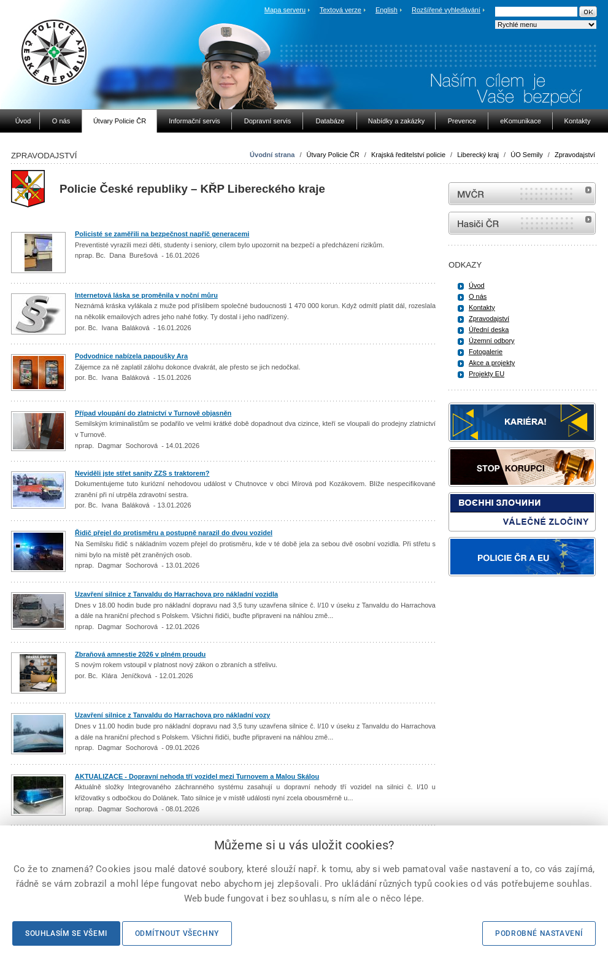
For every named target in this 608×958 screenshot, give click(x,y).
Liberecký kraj (478, 154)
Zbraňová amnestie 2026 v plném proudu (140, 654)
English (386, 10)
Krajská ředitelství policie (408, 154)
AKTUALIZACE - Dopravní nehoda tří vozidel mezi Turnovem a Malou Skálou (197, 776)
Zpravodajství (575, 154)
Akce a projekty (492, 362)
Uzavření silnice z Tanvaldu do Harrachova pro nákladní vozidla (176, 594)
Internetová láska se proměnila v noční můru (146, 295)
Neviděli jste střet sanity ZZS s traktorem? (142, 473)
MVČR (522, 193)
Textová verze (340, 10)
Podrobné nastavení (539, 933)
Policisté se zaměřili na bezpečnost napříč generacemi (162, 234)
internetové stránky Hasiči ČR (522, 223)
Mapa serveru (285, 10)
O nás (478, 296)
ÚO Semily (526, 154)
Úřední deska (489, 329)
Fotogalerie (485, 351)
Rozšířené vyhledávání (446, 10)
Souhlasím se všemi (66, 933)
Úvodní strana (272, 154)
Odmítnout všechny (177, 933)
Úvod (477, 285)
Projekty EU (486, 373)
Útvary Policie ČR (333, 154)
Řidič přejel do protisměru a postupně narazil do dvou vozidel (173, 532)
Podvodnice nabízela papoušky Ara (131, 356)
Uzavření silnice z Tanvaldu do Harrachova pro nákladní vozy (172, 715)
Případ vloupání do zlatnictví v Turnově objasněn (153, 413)
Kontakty (482, 307)
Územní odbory (492, 340)
